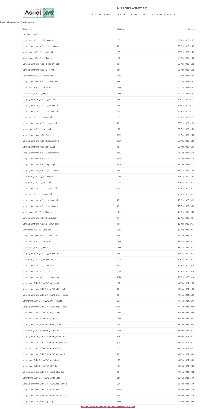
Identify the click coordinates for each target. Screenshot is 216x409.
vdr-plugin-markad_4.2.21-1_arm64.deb (40, 82)
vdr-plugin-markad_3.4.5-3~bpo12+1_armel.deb (44, 324)
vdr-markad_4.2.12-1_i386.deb (36, 247)
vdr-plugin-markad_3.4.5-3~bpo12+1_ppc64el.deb (45, 354)
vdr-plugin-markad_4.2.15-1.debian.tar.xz (41, 153)
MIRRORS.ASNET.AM (132, 8)
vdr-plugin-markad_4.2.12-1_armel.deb (40, 236)
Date (190, 29)
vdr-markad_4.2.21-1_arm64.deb (37, 88)
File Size (120, 29)
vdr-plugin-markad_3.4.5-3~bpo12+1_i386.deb (43, 372)
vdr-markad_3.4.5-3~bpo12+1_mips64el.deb (42, 301)
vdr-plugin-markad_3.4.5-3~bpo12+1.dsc (41, 390)
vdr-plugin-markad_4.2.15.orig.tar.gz (39, 165)
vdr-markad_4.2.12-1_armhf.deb (37, 182)
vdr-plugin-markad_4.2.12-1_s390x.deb (40, 206)
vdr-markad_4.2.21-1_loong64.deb (38, 52)
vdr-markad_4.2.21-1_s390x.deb (37, 58)
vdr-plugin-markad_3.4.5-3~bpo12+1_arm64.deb (44, 342)
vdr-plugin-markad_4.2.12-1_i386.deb (39, 218)
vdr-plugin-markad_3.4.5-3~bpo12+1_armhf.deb (44, 336)
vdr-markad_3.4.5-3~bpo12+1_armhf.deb (41, 330)
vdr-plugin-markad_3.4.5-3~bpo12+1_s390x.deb (44, 289)
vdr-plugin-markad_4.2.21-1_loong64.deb (41, 64)
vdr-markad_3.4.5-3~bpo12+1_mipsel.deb (41, 313)
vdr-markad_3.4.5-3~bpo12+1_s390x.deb (41, 283)
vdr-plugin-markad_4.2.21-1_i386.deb (39, 99)
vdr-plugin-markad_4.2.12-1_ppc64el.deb (41, 253)
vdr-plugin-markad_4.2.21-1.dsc (37, 135)
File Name (26, 29)
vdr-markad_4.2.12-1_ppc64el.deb (38, 259)
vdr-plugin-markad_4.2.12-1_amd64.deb (40, 200)
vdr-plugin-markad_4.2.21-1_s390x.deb (40, 70)
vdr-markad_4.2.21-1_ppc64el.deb (38, 76)
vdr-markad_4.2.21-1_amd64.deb (37, 117)
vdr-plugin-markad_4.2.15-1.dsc (37, 159)
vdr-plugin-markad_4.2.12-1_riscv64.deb (41, 170)
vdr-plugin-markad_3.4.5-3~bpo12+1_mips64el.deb (45, 295)
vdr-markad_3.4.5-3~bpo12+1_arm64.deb (41, 348)
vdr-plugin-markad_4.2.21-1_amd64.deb (40, 111)
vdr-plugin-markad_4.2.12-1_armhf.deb (40, 188)
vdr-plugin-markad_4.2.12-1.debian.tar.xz (41, 277)
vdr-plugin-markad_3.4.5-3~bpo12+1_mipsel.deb (44, 307)
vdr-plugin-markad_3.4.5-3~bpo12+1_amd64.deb (44, 396)
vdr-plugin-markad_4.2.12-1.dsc (37, 271)
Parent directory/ (30, 34)
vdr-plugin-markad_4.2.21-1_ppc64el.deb (41, 105)
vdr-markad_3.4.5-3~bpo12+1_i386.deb (40, 366)
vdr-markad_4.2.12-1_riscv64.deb (38, 176)
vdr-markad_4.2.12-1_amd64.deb (37, 194)
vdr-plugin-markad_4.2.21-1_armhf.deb (40, 123)
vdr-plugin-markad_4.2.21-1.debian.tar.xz (41, 141)
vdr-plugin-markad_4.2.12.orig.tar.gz (39, 265)
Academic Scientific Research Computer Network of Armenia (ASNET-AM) (108, 407)
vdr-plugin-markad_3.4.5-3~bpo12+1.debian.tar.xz (45, 384)
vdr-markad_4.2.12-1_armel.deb (37, 230)
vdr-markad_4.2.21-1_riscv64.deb (38, 40)
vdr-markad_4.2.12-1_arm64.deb (37, 242)
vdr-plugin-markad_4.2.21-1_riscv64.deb (41, 46)
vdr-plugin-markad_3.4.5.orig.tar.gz (38, 401)
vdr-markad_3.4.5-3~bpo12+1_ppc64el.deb (42, 360)
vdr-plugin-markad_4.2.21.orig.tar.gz (39, 147)
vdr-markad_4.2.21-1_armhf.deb (37, 129)
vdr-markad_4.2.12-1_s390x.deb (37, 212)
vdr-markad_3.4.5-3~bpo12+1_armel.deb (41, 319)
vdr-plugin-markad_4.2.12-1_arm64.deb (40, 224)
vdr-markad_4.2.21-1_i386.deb (36, 93)
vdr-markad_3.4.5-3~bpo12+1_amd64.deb (41, 378)
